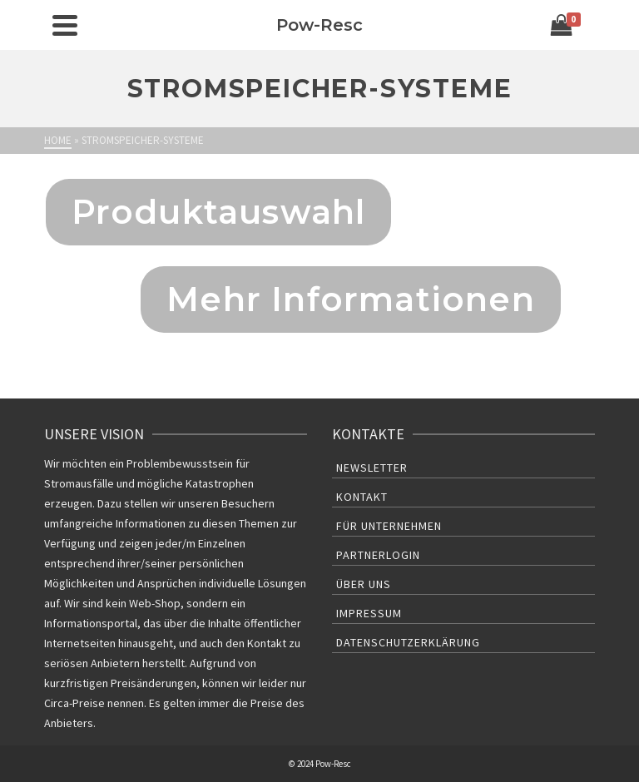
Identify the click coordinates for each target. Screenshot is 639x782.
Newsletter (372, 467)
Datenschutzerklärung (408, 642)
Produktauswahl (219, 211)
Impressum (369, 613)
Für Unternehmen (389, 525)
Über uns (363, 584)
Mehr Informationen (350, 299)
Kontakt (362, 496)
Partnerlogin (378, 554)
